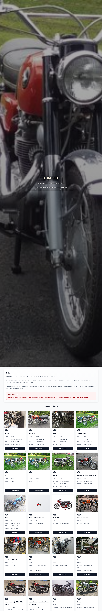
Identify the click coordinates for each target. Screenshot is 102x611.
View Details (14, 448)
